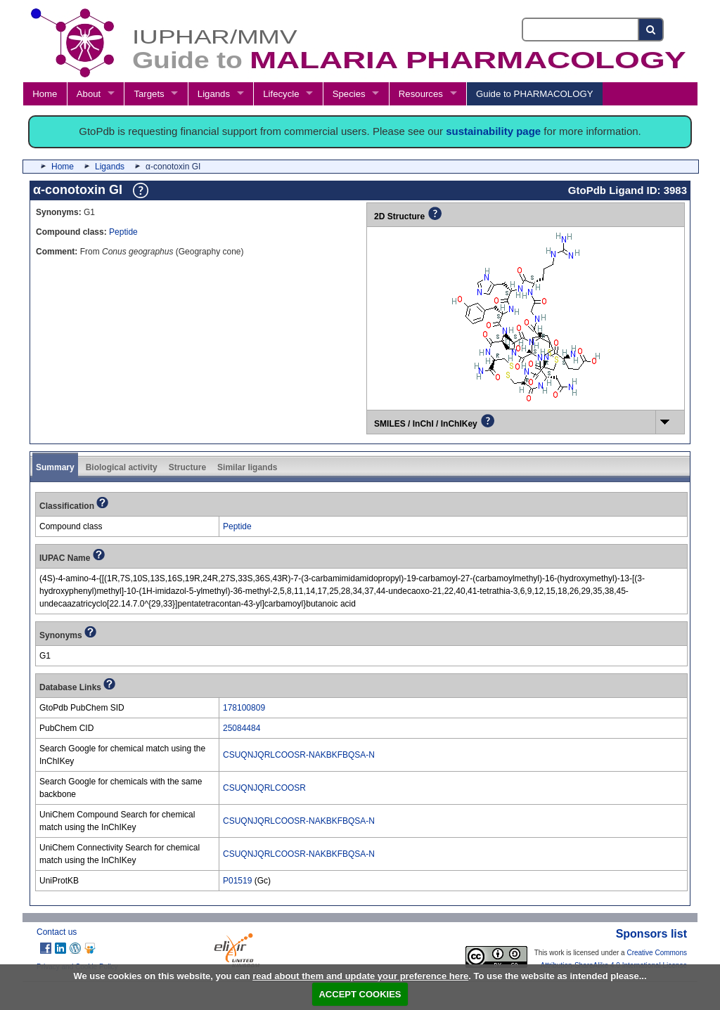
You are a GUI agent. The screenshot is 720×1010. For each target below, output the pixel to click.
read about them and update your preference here (360, 976)
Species (349, 94)
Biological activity (122, 467)
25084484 (241, 728)
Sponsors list (651, 934)
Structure (187, 467)
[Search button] (651, 29)
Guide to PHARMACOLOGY (534, 94)
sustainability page (493, 131)
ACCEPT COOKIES (360, 994)
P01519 (237, 881)
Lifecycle (281, 94)
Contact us (57, 932)
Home (44, 94)
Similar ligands (247, 467)
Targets (149, 94)
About (89, 94)
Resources (421, 94)
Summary (55, 467)
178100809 (244, 708)
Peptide (123, 232)
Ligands (214, 94)
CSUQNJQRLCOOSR (264, 788)
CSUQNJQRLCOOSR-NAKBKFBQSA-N (299, 755)
